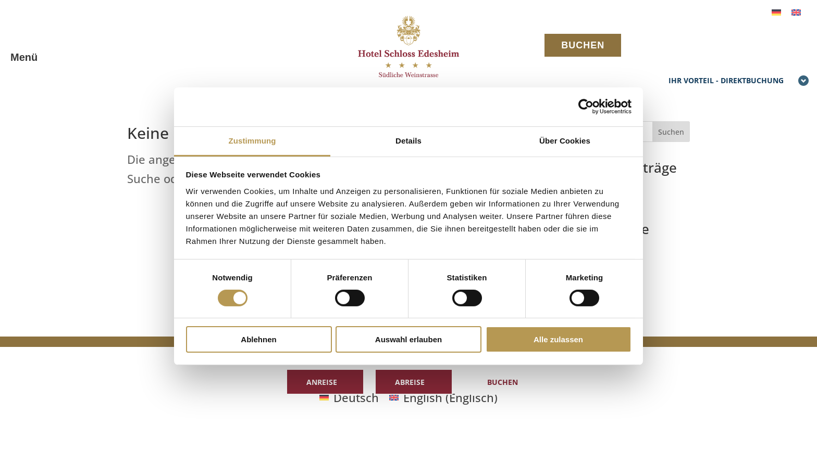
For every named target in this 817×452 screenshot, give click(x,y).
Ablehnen (258, 339)
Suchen (671, 132)
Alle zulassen (558, 339)
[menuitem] (776, 11)
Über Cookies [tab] (564, 140)
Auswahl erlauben (408, 339)
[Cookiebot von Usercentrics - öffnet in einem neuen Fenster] (586, 106)
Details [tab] (408, 140)
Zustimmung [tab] (252, 140)
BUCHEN (582, 45)
